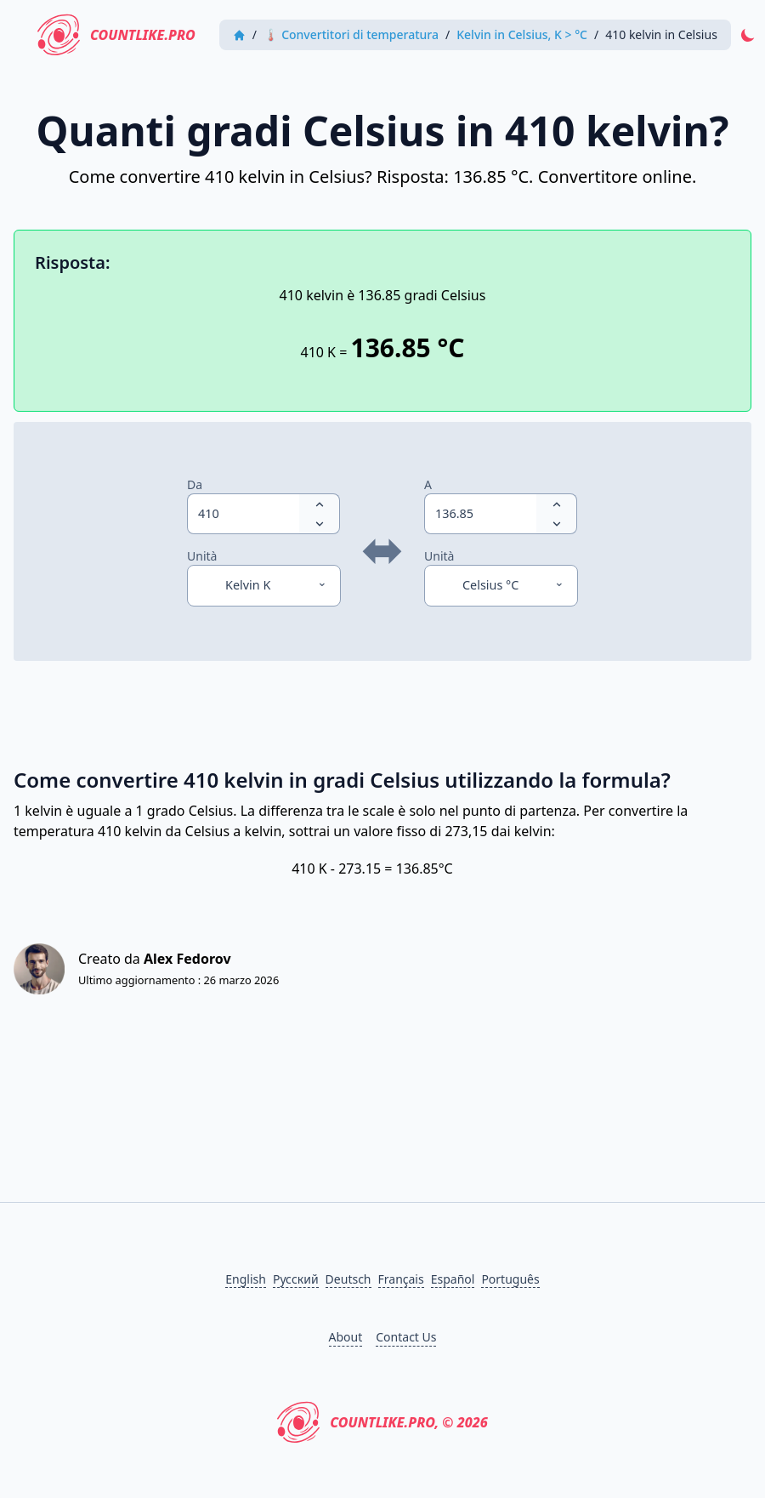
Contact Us (406, 1337)
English (245, 1279)
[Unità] (264, 585)
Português (510, 1279)
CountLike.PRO (116, 35)
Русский (296, 1279)
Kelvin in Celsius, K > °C (521, 34)
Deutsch (348, 1279)
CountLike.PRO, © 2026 (382, 1422)
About (346, 1337)
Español (453, 1279)
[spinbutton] (243, 513)
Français (401, 1279)
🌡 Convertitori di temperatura (351, 34)
